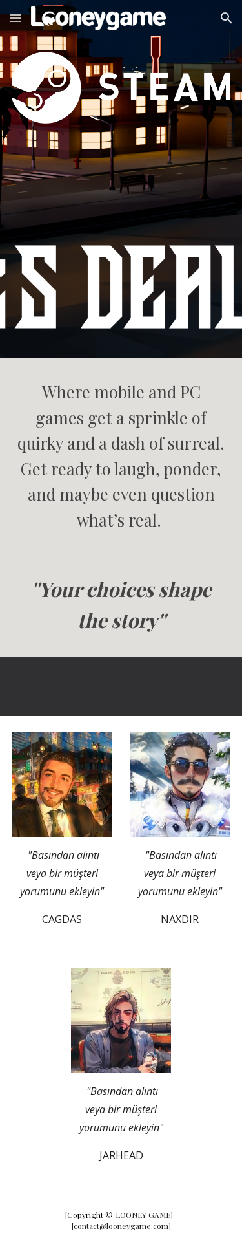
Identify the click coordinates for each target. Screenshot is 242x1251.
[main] (121, 456)
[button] (15, 18)
